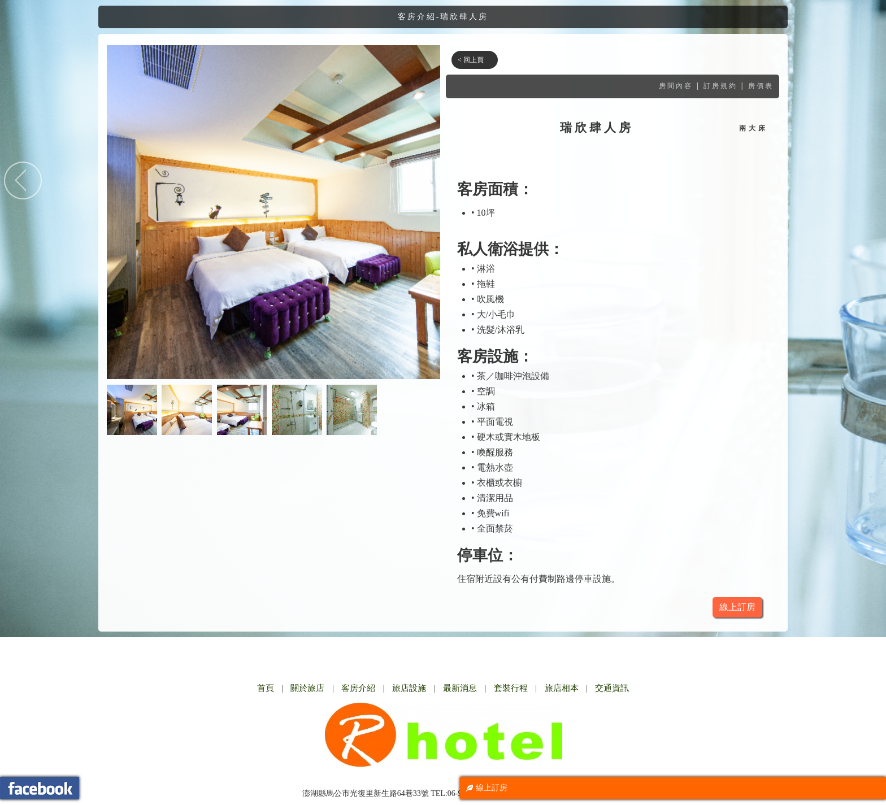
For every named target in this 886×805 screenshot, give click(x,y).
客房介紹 (358, 688)
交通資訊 (612, 688)
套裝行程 (511, 688)
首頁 (265, 688)
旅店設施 (409, 688)
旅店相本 (562, 688)
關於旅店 (307, 688)
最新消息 (460, 688)
